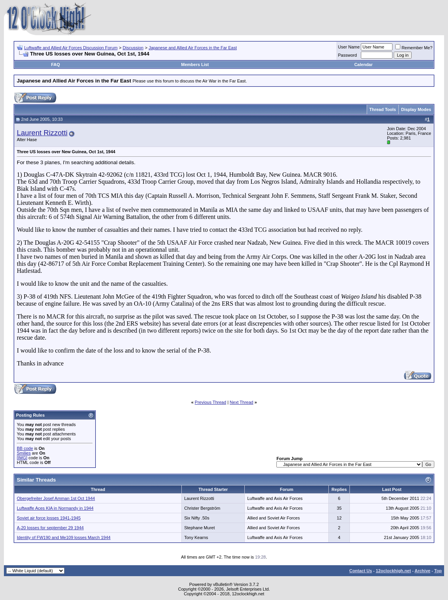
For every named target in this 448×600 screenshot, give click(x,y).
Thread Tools (382, 109)
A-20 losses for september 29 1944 (50, 527)
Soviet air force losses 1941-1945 (49, 518)
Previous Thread (210, 402)
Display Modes (416, 109)
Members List (195, 64)
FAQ (55, 64)
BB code (25, 448)
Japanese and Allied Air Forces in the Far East (193, 47)
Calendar (363, 64)
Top (438, 570)
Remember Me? (413, 47)
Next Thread (241, 402)
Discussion (133, 47)
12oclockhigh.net (393, 570)
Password (347, 55)
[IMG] (22, 457)
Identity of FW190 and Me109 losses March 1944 (64, 537)
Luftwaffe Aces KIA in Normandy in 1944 (55, 508)
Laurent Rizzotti (42, 133)
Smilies (23, 453)
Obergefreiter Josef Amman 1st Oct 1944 (56, 498)
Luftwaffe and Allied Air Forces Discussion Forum (71, 47)
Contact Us (360, 570)
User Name (349, 47)
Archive (422, 570)
